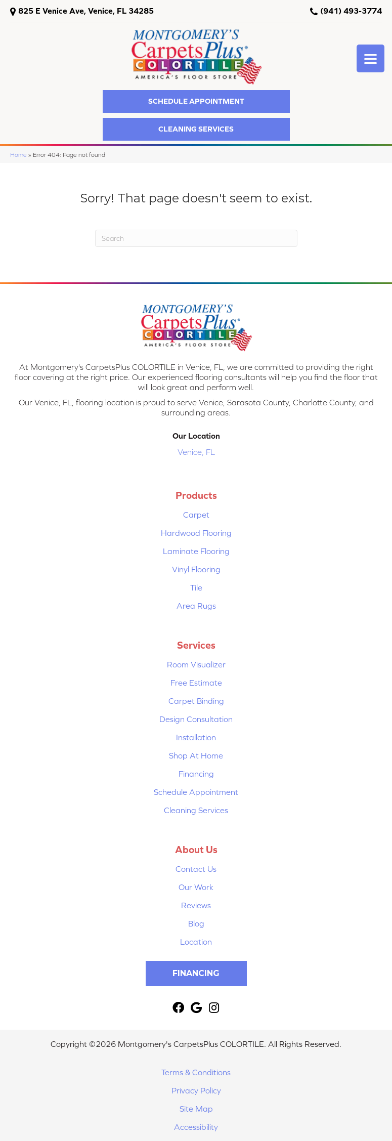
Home (18, 154)
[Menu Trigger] (370, 58)
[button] (196, 101)
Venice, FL (196, 451)
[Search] (196, 238)
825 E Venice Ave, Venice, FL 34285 (86, 10)
